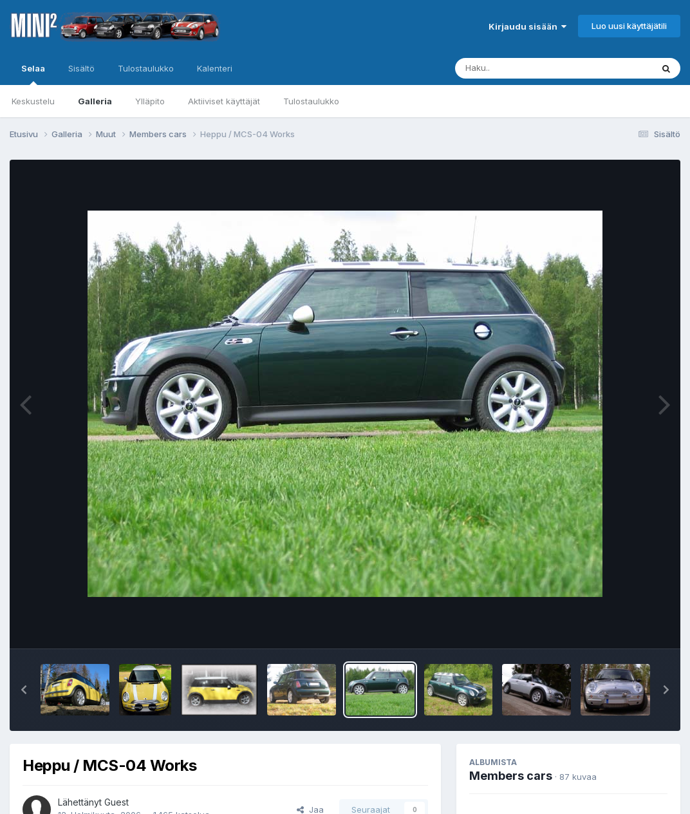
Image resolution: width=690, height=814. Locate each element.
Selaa (33, 74)
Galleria (95, 101)
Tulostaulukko (311, 101)
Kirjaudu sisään (527, 26)
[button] (24, 690)
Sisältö (81, 68)
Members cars (510, 775)
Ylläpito (150, 101)
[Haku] (529, 68)
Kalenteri (214, 68)
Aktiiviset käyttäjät (224, 101)
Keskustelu (33, 101)
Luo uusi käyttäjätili (629, 26)
